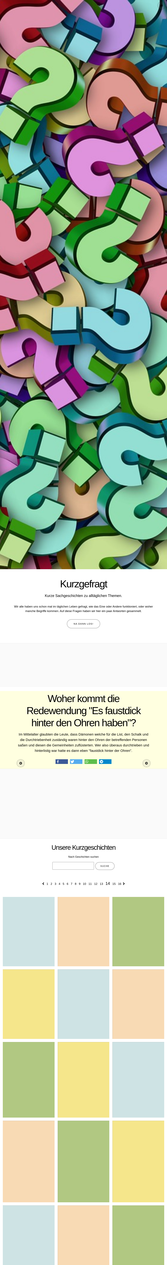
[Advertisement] (83, 665)
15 (114, 883)
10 (84, 883)
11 (90, 883)
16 (119, 883)
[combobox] (73, 866)
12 (95, 883)
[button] (62, 761)
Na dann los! (83, 623)
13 (101, 883)
